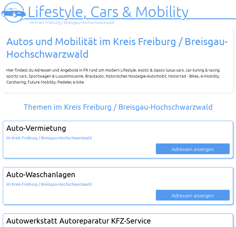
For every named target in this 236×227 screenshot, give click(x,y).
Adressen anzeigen (193, 148)
